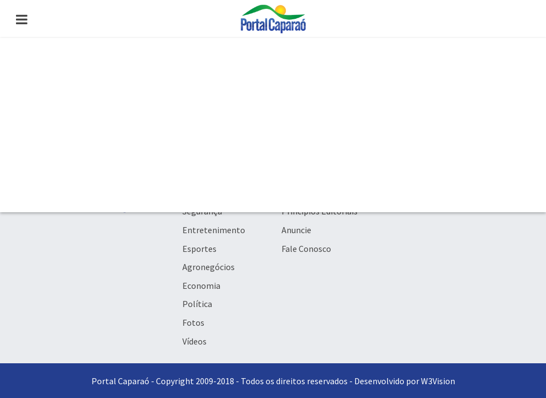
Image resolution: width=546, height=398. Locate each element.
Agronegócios (208, 266)
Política (197, 303)
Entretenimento (213, 229)
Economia (201, 285)
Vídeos (194, 341)
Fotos (193, 322)
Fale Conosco (306, 248)
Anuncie (296, 229)
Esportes (199, 248)
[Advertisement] (273, 125)
